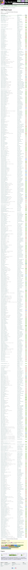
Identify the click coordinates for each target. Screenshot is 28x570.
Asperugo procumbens (4, 332)
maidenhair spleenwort (20, 340)
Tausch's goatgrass (19, 72)
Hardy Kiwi (18, 61)
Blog (12, 5)
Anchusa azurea (4, 206)
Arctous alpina (4, 271)
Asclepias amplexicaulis (5, 319)
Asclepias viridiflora (4, 329)
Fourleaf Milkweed (19, 323)
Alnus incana (4, 147)
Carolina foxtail (19, 151)
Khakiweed (18, 155)
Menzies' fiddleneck (20, 201)
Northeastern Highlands (12, 7)
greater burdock (19, 265)
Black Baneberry (19, 58)
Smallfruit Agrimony (20, 98)
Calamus (18, 56)
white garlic (18, 137)
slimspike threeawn (19, 283)
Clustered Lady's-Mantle (20, 126)
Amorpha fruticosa (4, 195)
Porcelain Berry (19, 196)
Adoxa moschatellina (4, 69)
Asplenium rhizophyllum (4, 337)
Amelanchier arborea (6, 183)
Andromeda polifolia (4, 209)
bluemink (18, 95)
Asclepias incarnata (4, 321)
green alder (18, 149)
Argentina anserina (5, 276)
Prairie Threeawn (19, 284)
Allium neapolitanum (4, 137)
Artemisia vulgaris (3, 314)
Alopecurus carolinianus (5, 151)
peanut (18, 258)
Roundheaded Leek (20, 143)
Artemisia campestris (4, 307)
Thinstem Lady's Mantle (20, 124)
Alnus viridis (4, 149)
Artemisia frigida (4, 309)
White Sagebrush (19, 310)
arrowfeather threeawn (20, 285)
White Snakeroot (19, 93)
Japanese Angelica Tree (20, 259)
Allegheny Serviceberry (20, 188)
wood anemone (19, 219)
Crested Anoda (19, 226)
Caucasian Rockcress (20, 254)
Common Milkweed (19, 325)
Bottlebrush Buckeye (20, 79)
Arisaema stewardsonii (5, 278)
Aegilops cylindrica (4, 71)
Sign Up (18, 1)
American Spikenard (20, 262)
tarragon (18, 308)
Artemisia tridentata (4, 313)
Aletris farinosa (3, 128)
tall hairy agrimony (19, 97)
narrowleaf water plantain (20, 129)
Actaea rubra (4, 60)
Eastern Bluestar (19, 202)
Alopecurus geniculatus (4, 152)
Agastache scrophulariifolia (6, 92)
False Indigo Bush (19, 195)
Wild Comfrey (19, 208)
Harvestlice (18, 99)
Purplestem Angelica (20, 223)
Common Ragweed (19, 178)
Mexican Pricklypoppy (20, 275)
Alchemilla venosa (4, 126)
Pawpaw (18, 330)
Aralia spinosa (3, 263)
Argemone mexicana (4, 275)
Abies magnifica (5, 19)
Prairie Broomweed (19, 197)
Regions (8, 5)
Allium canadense (3, 134)
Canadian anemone (20, 216)
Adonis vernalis (3, 68)
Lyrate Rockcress (19, 251)
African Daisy (19, 270)
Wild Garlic (18, 145)
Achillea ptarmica (3, 48)
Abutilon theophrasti (4, 20)
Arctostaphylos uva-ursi (6, 269)
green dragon (19, 277)
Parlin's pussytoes (19, 229)
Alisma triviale (3, 131)
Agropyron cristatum (5, 103)
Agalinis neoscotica (6, 84)
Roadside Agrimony (20, 102)
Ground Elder (19, 74)
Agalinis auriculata (6, 81)
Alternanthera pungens (5, 155)
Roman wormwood (19, 311)
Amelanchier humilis (5, 186)
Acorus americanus (5, 55)
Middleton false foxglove (20, 84)
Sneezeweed (19, 48)
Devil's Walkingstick (20, 263)
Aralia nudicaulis (3, 261)
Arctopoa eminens (5, 268)
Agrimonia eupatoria (4, 96)
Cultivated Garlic (19, 141)
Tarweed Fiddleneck (20, 200)
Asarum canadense (4, 318)
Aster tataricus (3, 341)
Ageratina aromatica (5, 94)
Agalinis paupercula (6, 85)
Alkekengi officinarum (5, 132)
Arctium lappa (3, 265)
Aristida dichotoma (4, 282)
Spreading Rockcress (20, 255)
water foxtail (18, 152)
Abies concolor (7, 18)
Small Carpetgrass (19, 315)
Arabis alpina (3, 253)
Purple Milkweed (19, 322)
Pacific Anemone (19, 218)
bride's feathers (19, 316)
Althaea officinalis (3, 156)
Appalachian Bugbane (20, 59)
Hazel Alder (18, 148)
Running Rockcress (20, 256)
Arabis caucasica (4, 254)
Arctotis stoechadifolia (5, 270)
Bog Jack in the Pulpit (20, 278)
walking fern (18, 337)
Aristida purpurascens (4, 285)
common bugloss (19, 207)
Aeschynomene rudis (5, 75)
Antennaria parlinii (4, 229)
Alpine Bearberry (19, 271)
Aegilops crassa (4, 70)
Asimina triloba (4, 330)
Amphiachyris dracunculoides (6, 197)
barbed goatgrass (19, 73)
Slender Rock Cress (20, 257)
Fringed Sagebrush (19, 309)
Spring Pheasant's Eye (20, 68)
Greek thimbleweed (20, 215)
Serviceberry (19, 182)
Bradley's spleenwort (20, 333)
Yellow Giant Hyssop (20, 91)
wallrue (18, 338)
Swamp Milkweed (19, 321)
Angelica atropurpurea (4, 223)
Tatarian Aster (19, 341)
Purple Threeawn (19, 286)
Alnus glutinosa (4, 146)
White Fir (18, 18)
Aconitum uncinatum (4, 54)
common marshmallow (20, 156)
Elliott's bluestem (19, 213)
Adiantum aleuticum (5, 63)
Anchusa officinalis (4, 207)
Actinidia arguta (7, 61)
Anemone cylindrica (4, 217)
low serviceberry (19, 186)
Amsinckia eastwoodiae (5, 199)
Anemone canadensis (4, 216)
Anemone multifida (4, 218)
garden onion (19, 135)
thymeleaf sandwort (20, 272)
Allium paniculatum (4, 139)
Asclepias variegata (4, 327)
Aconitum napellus (4, 53)
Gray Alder (18, 147)
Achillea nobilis (3, 47)
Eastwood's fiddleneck (20, 199)
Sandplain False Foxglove (20, 82)
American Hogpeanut (20, 198)
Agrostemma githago (4, 104)
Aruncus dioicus (5, 316)
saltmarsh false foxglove (20, 83)
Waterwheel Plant (19, 127)
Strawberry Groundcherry (20, 132)
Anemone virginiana (4, 220)
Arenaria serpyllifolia (4, 272)
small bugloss (19, 205)
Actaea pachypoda (4, 57)
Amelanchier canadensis (6, 185)
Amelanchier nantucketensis (6, 189)
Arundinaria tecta (5, 317)
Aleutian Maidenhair (20, 63)
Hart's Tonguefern (19, 339)
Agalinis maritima (5, 83)
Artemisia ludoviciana (4, 310)
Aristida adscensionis (4, 280)
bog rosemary (19, 209)
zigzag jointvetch (19, 75)
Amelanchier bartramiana (7, 184)
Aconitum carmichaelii (4, 51)
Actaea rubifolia (5, 59)
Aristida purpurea (4, 286)
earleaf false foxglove (20, 81)
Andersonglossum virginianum (7, 208)
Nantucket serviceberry (20, 189)
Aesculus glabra (4, 77)
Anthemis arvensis (4, 231)
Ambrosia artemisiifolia (4, 178)
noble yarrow (19, 47)
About (2, 5)
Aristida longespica (4, 283)
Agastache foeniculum (6, 90)
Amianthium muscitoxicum (7, 192)
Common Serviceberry (20, 183)
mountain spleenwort (20, 334)
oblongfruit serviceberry (20, 184)
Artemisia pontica (3, 311)
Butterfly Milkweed (19, 326)
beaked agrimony (19, 101)
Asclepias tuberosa (4, 326)
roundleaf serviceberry (20, 191)
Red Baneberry (19, 60)
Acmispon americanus (6, 49)
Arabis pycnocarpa (5, 257)
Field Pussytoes (19, 228)
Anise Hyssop (19, 90)
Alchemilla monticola (4, 125)
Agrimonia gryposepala (5, 97)
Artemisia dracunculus (4, 308)
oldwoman (18, 312)
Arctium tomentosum (4, 267)
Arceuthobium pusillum (5, 264)
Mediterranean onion (20, 139)
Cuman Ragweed (19, 180)
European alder (19, 146)
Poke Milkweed (19, 320)
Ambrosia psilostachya (4, 180)
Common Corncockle (20, 104)
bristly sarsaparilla (19, 260)
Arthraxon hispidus (6, 315)
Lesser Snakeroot (19, 94)
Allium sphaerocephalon (4, 143)
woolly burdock (19, 267)
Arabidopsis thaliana (5, 252)
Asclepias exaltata (3, 320)
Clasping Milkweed (19, 319)
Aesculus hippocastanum (4, 78)
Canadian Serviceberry (20, 185)
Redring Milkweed (19, 327)
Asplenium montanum (4, 334)
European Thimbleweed (20, 221)
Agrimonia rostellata (4, 101)
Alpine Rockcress (19, 253)
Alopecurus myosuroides (5, 153)
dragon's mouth (19, 273)
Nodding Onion (19, 136)
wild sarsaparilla (19, 261)
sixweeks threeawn (19, 280)
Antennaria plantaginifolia (6, 230)
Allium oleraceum (3, 138)
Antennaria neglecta (5, 228)
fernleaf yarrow (19, 44)
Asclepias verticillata (4, 328)
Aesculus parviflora (4, 79)
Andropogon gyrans (4, 213)
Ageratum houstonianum (5, 95)
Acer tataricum (3, 43)
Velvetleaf (18, 20)
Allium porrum (3, 140)
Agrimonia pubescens (4, 100)
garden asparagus (19, 331)
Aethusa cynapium (4, 80)
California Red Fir (19, 19)
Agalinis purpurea (5, 86)
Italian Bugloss (19, 206)
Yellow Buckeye (19, 76)
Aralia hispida (3, 260)
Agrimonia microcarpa (4, 98)
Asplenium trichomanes (4, 340)
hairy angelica (19, 225)
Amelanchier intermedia (5, 187)
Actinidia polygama (7, 62)
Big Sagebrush (19, 313)
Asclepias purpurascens (4, 322)
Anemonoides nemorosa (5, 221)
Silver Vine (18, 62)
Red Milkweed (19, 324)
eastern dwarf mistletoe (20, 264)
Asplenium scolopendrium (5, 339)
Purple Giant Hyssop (20, 92)
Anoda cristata (4, 226)
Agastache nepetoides (5, 91)
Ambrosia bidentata (4, 179)
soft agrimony (19, 100)
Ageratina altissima (7, 93)
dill (17, 222)
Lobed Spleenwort (19, 335)
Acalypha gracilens (4, 22)
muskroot (18, 69)
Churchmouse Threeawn (20, 282)
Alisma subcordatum (4, 130)
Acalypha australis (4, 21)
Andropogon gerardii (4, 210)
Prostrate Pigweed (19, 158)
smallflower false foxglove (20, 85)
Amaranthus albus (3, 158)
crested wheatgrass (20, 103)
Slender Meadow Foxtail (20, 153)
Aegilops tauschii (4, 72)
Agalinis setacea (5, 87)
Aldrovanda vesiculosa (4, 127)
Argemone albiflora (5, 274)
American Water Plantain (20, 130)
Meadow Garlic (19, 134)
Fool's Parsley (19, 80)
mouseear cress (19, 252)
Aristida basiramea (6, 281)
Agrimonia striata (4, 102)
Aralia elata (4, 259)
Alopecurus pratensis (4, 154)
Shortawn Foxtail (19, 150)
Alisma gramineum (4, 129)
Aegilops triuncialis (4, 73)
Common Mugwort (19, 314)
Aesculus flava (3, 76)
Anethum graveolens (4, 222)
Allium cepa (3, 135)
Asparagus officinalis (4, 331)
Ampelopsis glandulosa (6, 196)
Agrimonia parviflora (4, 99)
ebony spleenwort (19, 336)
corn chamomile (19, 231)
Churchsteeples (19, 96)
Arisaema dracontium (5, 277)
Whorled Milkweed (19, 328)
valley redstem (19, 193)
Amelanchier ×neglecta (4, 182)
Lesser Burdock (19, 266)
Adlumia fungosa (7, 67)
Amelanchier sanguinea (6, 191)
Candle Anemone (19, 217)
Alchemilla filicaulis (4, 124)
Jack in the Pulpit (19, 279)
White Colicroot (19, 128)
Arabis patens (3, 255)
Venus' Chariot (19, 53)
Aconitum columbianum (5, 52)
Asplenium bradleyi (5, 333)
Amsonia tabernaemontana (5, 202)
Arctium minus (4, 266)
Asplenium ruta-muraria (4, 338)
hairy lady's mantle (19, 125)
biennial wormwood (19, 306)
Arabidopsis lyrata (7, 251)
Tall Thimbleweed (19, 220)
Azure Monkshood (19, 51)
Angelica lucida (3, 224)
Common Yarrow (19, 46)
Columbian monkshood (20, 52)
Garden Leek (19, 140)
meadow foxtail (19, 154)
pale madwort (19, 157)
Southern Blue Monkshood (20, 54)
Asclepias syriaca (3, 325)
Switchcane (18, 317)
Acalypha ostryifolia (4, 24)
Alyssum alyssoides (4, 157)
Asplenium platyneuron (5, 336)
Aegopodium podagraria (4, 74)
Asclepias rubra (3, 324)
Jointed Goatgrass (19, 71)
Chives (18, 142)
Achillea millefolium (4, 46)
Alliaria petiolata (7, 133)
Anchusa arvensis (5, 205)
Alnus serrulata (5, 148)
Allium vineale (3, 145)
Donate (23, 1)
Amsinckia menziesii (8, 201)
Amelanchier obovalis (6, 190)
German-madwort (19, 332)
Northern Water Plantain (20, 131)
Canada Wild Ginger (20, 318)
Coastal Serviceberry (20, 190)
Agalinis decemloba (6, 82)
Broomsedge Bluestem (20, 214)
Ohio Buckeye (19, 77)
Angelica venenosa (6, 225)
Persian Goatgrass (19, 70)
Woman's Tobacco (19, 230)
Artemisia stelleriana (4, 312)
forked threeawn (19, 281)
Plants (5, 5)
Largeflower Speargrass (20, 268)
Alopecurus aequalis (4, 150)
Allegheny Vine (19, 67)
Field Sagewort (19, 307)
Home (1, 7)
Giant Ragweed (19, 181)
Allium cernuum (4, 136)
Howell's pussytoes (19, 227)
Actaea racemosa (3, 58)
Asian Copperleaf (19, 21)
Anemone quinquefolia (4, 219)
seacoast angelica (19, 224)
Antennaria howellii (4, 227)
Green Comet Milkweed (20, 329)
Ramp (18, 144)
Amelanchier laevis (5, 188)
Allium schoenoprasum (4, 142)
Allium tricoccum (4, 144)
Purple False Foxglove (20, 86)
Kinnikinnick (18, 269)
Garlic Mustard (19, 133)
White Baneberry (19, 57)
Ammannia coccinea (4, 193)
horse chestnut (19, 78)
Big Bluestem (19, 210)
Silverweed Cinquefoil (20, 276)
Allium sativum (3, 141)
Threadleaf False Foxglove (20, 87)
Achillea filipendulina (4, 44)
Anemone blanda (5, 215)
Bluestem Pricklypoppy (20, 274)
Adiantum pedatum (4, 64)
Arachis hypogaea (3, 258)
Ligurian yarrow (19, 45)
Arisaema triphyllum (5, 279)
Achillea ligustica (3, 45)
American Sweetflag (20, 55)
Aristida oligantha (4, 284)
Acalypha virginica (3, 27)
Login (26, 1)
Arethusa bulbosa (3, 273)
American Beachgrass (20, 194)
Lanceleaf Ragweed (20, 179)
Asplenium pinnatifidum (5, 335)
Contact (15, 5)
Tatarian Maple (19, 43)
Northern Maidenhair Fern (20, 64)
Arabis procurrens (6, 256)
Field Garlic (18, 138)
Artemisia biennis (4, 306)
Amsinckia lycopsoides (5, 200)
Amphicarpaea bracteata (6, 198)
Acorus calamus (3, 56)
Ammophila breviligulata (5, 194)
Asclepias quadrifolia (4, 323)
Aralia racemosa (3, 262)
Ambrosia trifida (3, 181)
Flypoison (18, 192)
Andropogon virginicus (4, 214)
